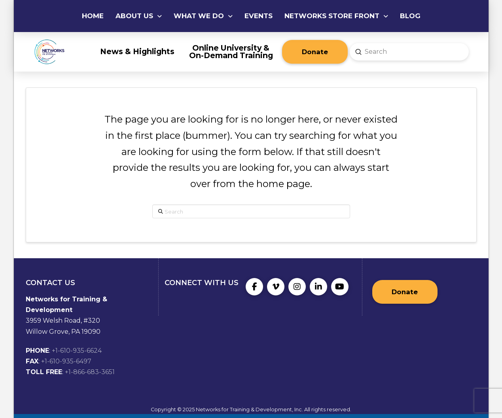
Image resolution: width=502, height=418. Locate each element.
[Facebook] (254, 286)
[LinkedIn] (318, 286)
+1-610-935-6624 (77, 350)
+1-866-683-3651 (90, 372)
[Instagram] (297, 286)
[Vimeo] (275, 286)
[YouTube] (340, 286)
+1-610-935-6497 (66, 361)
